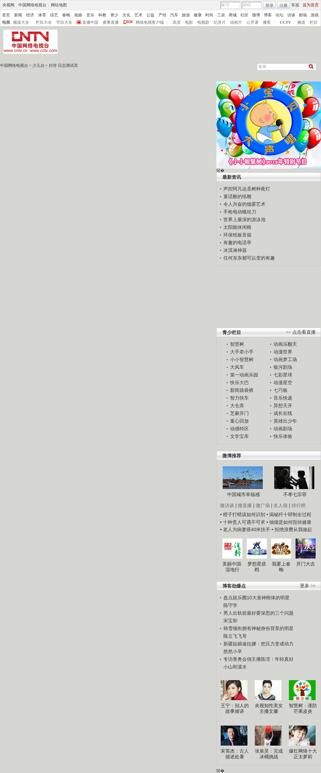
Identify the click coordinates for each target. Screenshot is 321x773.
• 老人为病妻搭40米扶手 (245, 529)
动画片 (236, 22)
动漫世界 (283, 351)
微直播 (245, 505)
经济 (30, 15)
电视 (6, 22)
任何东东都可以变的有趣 (249, 258)
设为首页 (311, 5)
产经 (162, 15)
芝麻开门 (239, 413)
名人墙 (281, 505)
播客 (267, 22)
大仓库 (237, 405)
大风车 (237, 367)
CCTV (285, 22)
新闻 (18, 15)
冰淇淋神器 (235, 250)
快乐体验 (283, 436)
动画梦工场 (285, 359)
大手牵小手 (241, 351)
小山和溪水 (235, 666)
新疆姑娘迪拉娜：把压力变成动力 (258, 643)
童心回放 (239, 421)
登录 (269, 5)
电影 (189, 22)
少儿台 (38, 65)
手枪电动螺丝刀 (239, 211)
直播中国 (90, 22)
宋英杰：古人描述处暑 (235, 754)
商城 (233, 15)
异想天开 (283, 405)
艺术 (138, 15)
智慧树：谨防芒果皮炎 (303, 708)
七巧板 (281, 390)
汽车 (174, 15)
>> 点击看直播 (301, 332)
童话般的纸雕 (237, 196)
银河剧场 (283, 367)
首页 (6, 15)
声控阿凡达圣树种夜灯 (246, 188)
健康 (198, 15)
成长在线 (283, 413)
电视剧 (203, 22)
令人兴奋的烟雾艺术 (244, 204)
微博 (256, 15)
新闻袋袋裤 (241, 390)
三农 (221, 15)
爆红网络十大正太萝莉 (303, 754)
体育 (42, 15)
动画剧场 (283, 428)
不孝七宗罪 (295, 494)
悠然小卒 (232, 651)
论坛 (280, 15)
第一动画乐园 (244, 374)
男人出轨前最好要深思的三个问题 (258, 613)
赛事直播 (111, 22)
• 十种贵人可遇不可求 (243, 522)
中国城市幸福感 (243, 494)
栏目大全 (44, 22)
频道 (301, 22)
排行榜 (299, 505)
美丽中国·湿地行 (232, 567)
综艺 (54, 15)
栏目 (314, 22)
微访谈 (227, 505)
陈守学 (230, 605)
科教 (102, 15)
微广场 (263, 505)
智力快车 (239, 398)
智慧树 (237, 344)
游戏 (315, 15)
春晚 (66, 15)
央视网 (8, 5)
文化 (126, 15)
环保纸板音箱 (237, 235)
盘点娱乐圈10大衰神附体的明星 (256, 597)
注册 (284, 5)
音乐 (90, 15)
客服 (295, 5)
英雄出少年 (285, 421)
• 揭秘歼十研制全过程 (289, 514)
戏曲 (78, 15)
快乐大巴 (239, 382)
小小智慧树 (241, 359)
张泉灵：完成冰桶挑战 (269, 754)
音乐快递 (283, 398)
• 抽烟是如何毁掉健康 (289, 522)
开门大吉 (305, 564)
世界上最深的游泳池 (244, 219)
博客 (268, 15)
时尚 (209, 15)
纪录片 (220, 22)
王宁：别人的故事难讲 (235, 708)
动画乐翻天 (285, 344)
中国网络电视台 (32, 5)
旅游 (186, 15)
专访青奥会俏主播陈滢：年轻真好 (258, 659)
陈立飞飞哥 (235, 636)
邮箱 (303, 15)
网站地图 (59, 5)
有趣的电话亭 (237, 242)
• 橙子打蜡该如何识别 (242, 514)
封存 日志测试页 (63, 65)
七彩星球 (283, 374)
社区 (244, 15)
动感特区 (239, 428)
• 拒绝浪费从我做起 (292, 529)
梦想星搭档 (256, 567)
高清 (177, 22)
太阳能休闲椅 (237, 227)
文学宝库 (239, 436)
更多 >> (308, 585)
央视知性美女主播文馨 (269, 708)
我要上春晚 (281, 567)
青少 (114, 15)
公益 (150, 15)
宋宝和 (230, 620)
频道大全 (21, 22)
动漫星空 (283, 382)
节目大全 (64, 22)
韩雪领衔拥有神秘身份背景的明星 (258, 628)
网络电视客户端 (150, 22)
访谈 (291, 15)
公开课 (252, 22)
